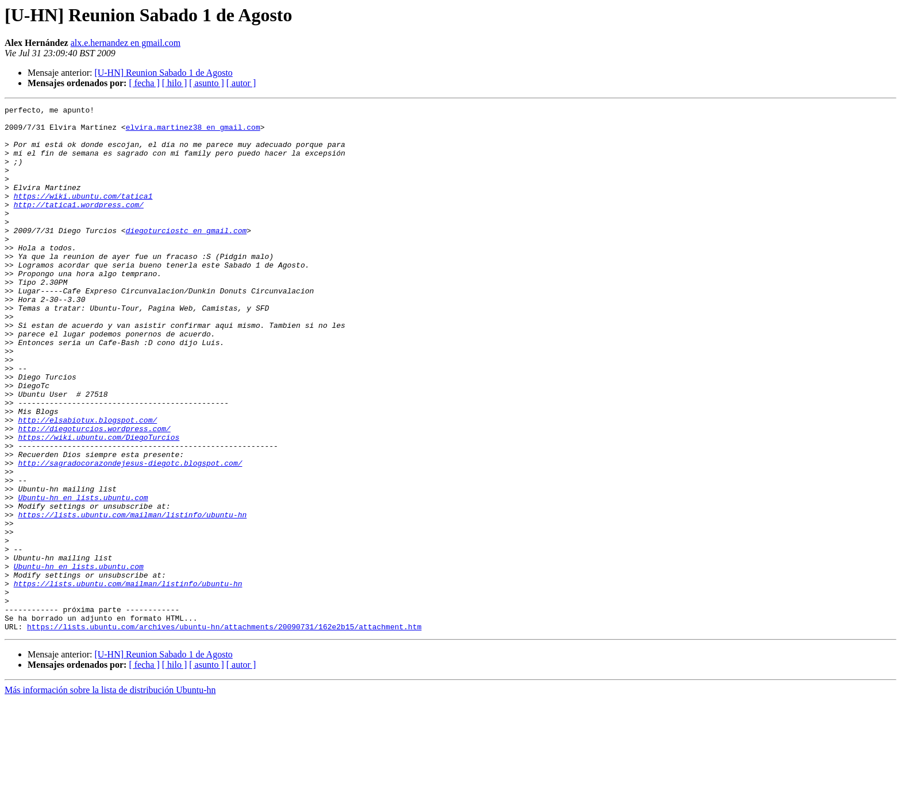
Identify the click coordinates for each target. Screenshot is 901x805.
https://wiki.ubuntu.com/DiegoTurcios (98, 504)
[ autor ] (241, 83)
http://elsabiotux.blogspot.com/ (87, 483)
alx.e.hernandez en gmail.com (125, 43)
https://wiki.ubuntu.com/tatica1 (83, 215)
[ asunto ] (206, 83)
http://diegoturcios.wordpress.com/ (94, 494)
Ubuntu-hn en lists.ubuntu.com (83, 576)
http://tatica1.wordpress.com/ (79, 225)
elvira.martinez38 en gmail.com (193, 132)
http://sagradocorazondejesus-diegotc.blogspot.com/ (130, 535)
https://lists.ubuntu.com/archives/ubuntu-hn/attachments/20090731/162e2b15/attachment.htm (224, 731)
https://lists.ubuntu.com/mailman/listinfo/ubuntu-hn (132, 597)
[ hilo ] (174, 83)
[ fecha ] (144, 83)
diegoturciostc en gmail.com (186, 256)
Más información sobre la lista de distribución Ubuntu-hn (110, 795)
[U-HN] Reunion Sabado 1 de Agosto (163, 73)
